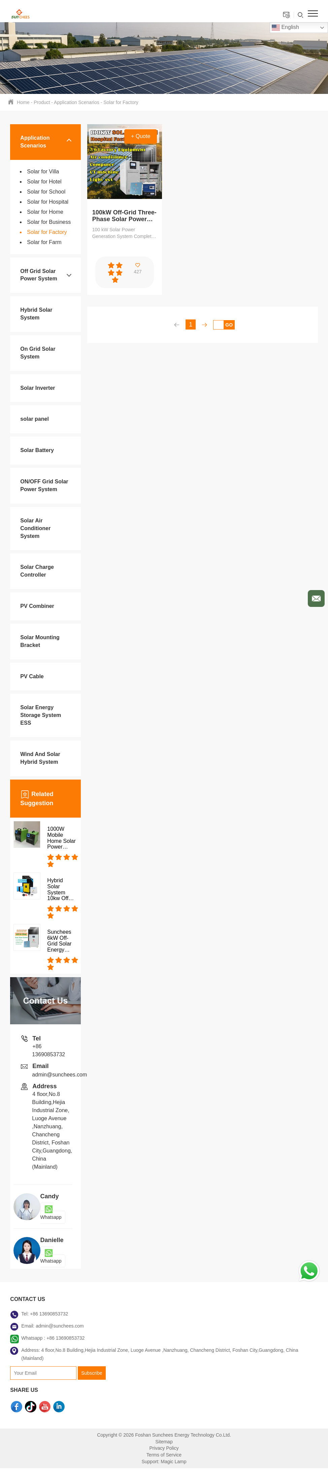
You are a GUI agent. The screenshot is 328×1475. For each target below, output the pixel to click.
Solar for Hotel (44, 181)
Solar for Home (45, 212)
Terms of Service (164, 1454)
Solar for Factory (120, 102)
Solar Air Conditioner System (35, 528)
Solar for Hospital (47, 202)
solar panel (34, 419)
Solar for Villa (43, 171)
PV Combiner (37, 606)
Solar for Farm (44, 242)
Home (23, 102)
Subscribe (91, 1373)
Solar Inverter (37, 388)
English (285, 28)
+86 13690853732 (49, 1313)
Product (42, 102)
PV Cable (31, 676)
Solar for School (46, 192)
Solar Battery (37, 450)
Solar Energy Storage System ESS (40, 715)
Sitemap (163, 1441)
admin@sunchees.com (59, 1074)
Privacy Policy (163, 1448)
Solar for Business (49, 222)
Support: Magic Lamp (163, 1461)
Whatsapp (51, 1213)
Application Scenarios (76, 102)
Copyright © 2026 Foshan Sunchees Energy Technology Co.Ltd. (164, 1435)
